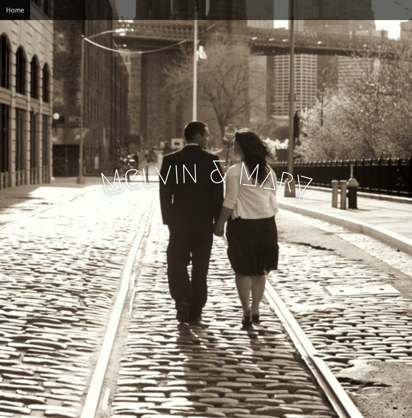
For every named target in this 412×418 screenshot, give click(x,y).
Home (15, 10)
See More (206, 260)
